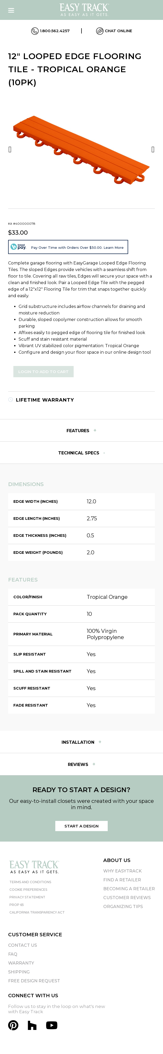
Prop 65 (16, 905)
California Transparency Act (37, 912)
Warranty (21, 963)
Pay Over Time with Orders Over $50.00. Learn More (77, 247)
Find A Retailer (122, 879)
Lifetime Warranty (41, 400)
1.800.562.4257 (50, 31)
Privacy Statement (27, 897)
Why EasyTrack (122, 871)
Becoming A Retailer (129, 888)
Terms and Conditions (30, 882)
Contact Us (22, 945)
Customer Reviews (127, 897)
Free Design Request (34, 980)
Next (153, 149)
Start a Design (81, 826)
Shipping (19, 972)
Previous (10, 149)
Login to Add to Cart (43, 371)
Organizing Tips (123, 906)
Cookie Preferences (28, 890)
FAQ (12, 954)
